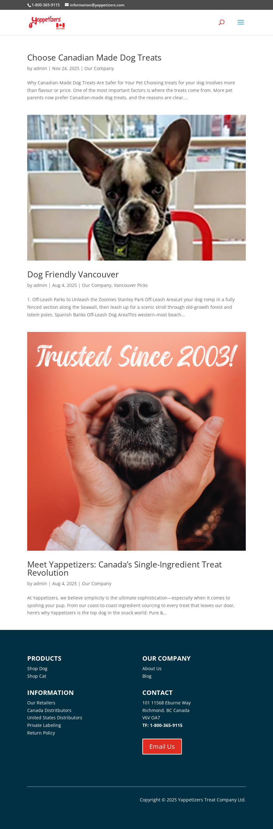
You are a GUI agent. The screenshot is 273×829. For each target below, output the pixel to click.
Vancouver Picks (131, 285)
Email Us (162, 746)
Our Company (99, 68)
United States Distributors (54, 718)
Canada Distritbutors (49, 710)
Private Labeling (44, 725)
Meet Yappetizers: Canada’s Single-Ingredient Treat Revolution (124, 568)
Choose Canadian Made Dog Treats (94, 57)
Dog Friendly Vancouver (73, 274)
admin (40, 68)
